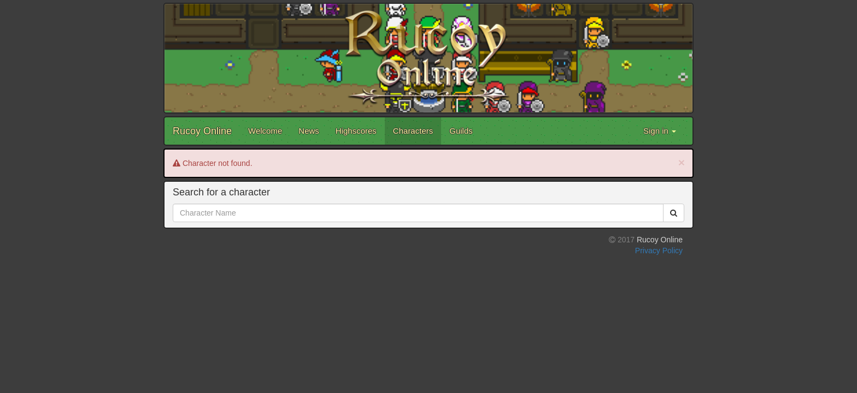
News (308, 130)
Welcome (265, 130)
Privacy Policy (659, 250)
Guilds (461, 130)
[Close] (681, 162)
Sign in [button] (659, 130)
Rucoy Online (202, 131)
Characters (413, 130)
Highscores (356, 130)
